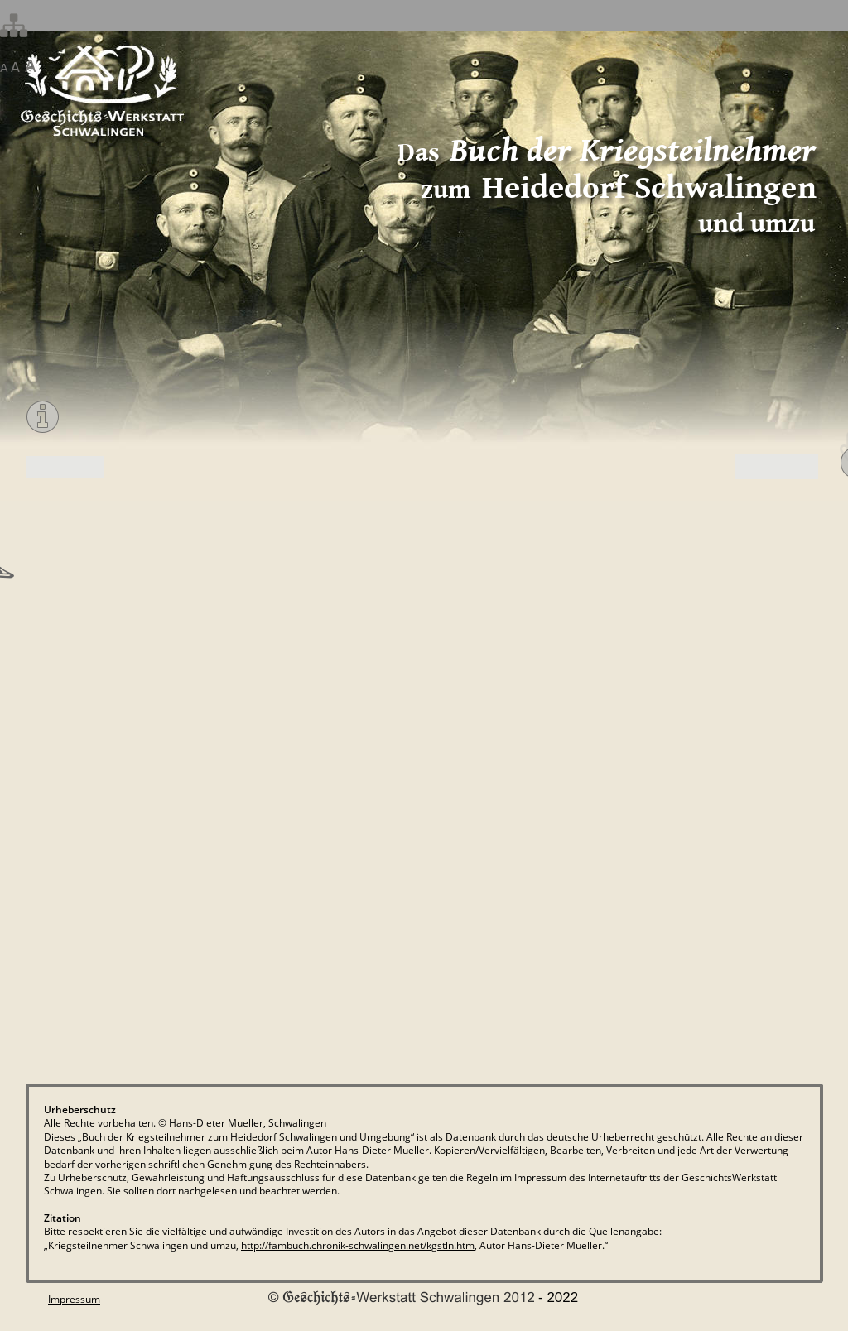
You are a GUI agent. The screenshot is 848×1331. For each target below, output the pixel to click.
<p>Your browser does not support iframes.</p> (423, 761)
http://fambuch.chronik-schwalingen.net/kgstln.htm (358, 1245)
